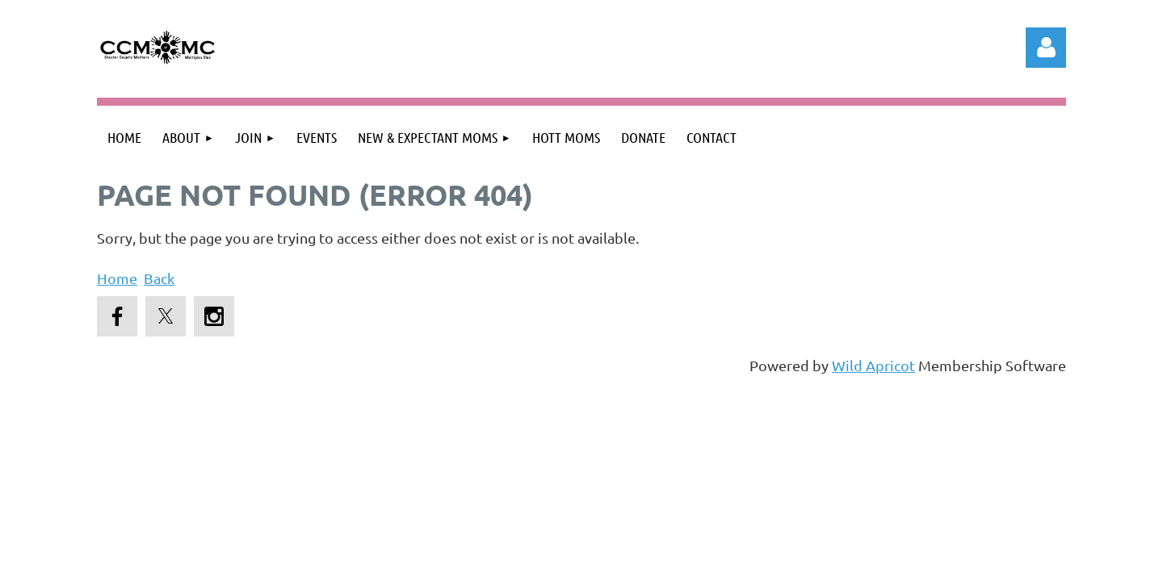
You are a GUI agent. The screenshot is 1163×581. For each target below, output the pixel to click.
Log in (1046, 47)
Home (117, 278)
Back (159, 278)
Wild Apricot (873, 365)
